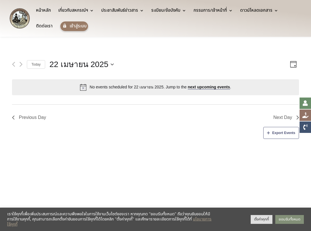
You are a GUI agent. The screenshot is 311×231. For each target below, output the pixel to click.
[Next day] (21, 64)
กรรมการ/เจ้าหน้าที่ (210, 11)
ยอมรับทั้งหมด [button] (289, 219)
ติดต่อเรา (44, 26)
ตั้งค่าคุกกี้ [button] (261, 219)
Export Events (281, 133)
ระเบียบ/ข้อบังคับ (165, 11)
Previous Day (29, 117)
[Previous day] (13, 64)
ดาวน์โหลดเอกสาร (256, 11)
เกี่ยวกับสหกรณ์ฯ (73, 11)
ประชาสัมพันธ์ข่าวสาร (119, 11)
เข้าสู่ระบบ (74, 26)
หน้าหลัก (43, 11)
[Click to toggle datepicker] (81, 64)
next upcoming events (209, 87)
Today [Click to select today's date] (36, 64)
